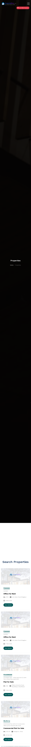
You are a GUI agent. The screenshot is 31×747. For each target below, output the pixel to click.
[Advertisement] (15, 539)
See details (8, 605)
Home (11, 265)
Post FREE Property (22, 7)
